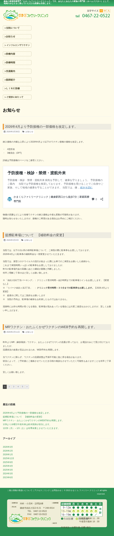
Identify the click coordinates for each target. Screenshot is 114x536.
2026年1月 (8, 454)
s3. (106, 494)
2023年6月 (8, 477)
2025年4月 (8, 466)
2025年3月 (8, 470)
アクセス (38, 490)
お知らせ (29, 132)
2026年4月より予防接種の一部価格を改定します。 (41, 126)
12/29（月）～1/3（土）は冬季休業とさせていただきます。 (31, 428)
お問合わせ (57, 490)
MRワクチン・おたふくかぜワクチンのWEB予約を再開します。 (51, 327)
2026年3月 (8, 447)
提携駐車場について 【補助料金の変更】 (35, 235)
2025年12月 (8, 458)
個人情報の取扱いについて (20, 490)
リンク (47, 490)
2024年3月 (8, 473)
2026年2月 (8, 451)
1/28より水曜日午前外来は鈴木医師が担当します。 (27, 424)
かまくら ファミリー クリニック (85, 490)
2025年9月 (8, 462)
